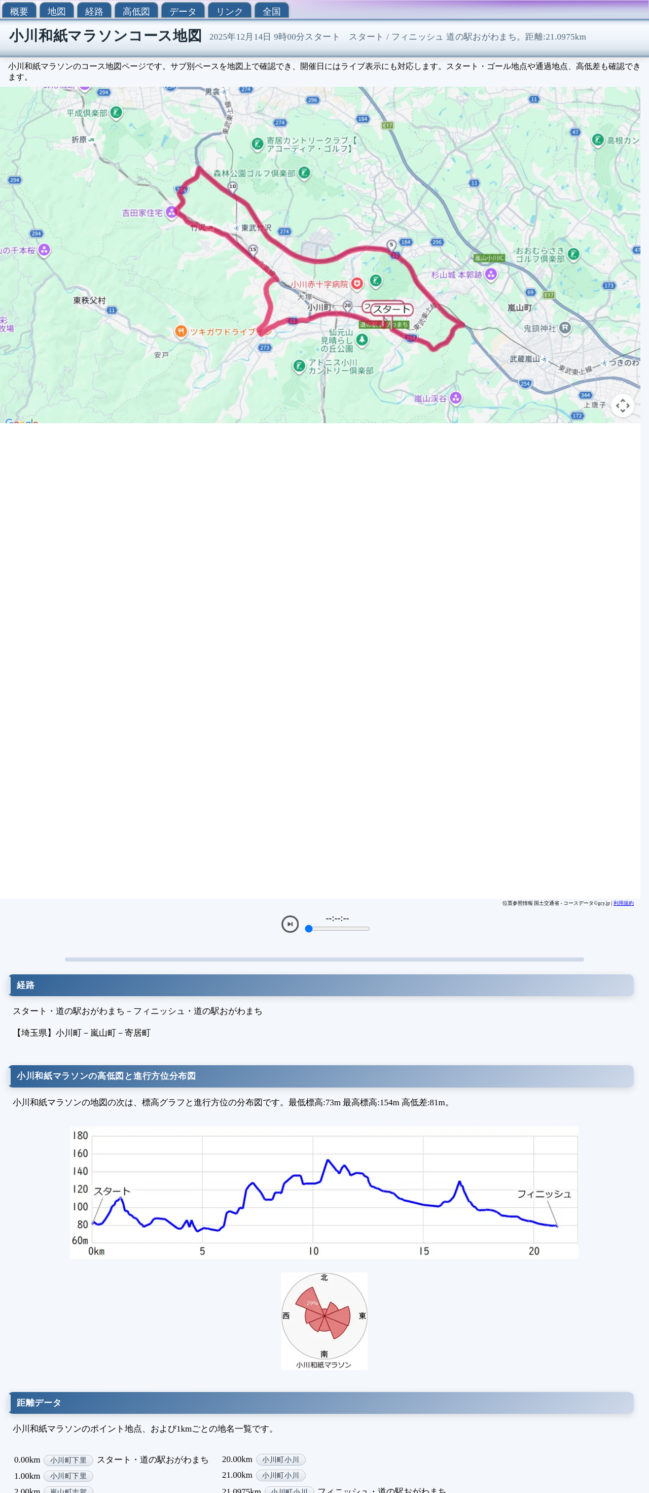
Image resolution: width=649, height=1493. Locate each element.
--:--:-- (337, 918)
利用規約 (624, 903)
